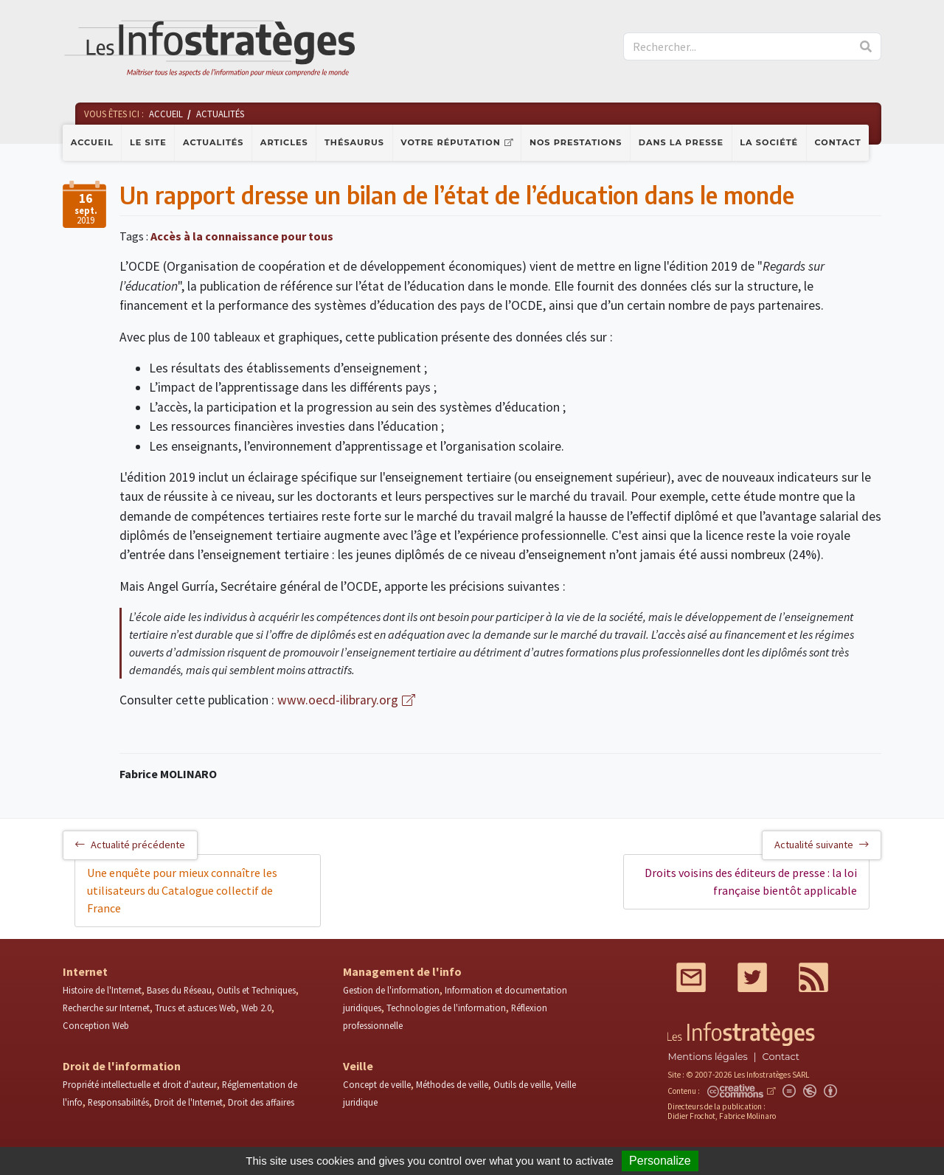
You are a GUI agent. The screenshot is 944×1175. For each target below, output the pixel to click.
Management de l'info (402, 971)
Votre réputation (450, 142)
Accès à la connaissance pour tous (241, 236)
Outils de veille (521, 1084)
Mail (691, 977)
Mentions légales (707, 1056)
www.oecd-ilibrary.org (337, 700)
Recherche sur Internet (106, 1007)
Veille (358, 1065)
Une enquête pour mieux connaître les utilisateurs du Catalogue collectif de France (182, 890)
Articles (284, 142)
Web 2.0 (256, 1007)
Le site (148, 142)
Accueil (92, 142)
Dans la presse (681, 142)
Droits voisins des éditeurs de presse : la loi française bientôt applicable (751, 881)
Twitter (752, 977)
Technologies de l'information (446, 1007)
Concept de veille (377, 1084)
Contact (838, 142)
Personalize (660, 1160)
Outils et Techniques (256, 990)
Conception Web (96, 1025)
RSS (813, 977)
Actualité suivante (821, 844)
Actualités (213, 142)
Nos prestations (576, 142)
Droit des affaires (261, 1102)
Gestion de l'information (391, 990)
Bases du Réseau (179, 990)
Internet (85, 971)
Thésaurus (354, 142)
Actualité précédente (130, 844)
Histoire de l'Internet (102, 990)
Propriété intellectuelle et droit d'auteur (140, 1084)
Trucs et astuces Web (195, 1007)
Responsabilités (118, 1102)
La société (769, 142)
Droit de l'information (122, 1065)
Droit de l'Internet (188, 1102)
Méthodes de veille (452, 1084)
